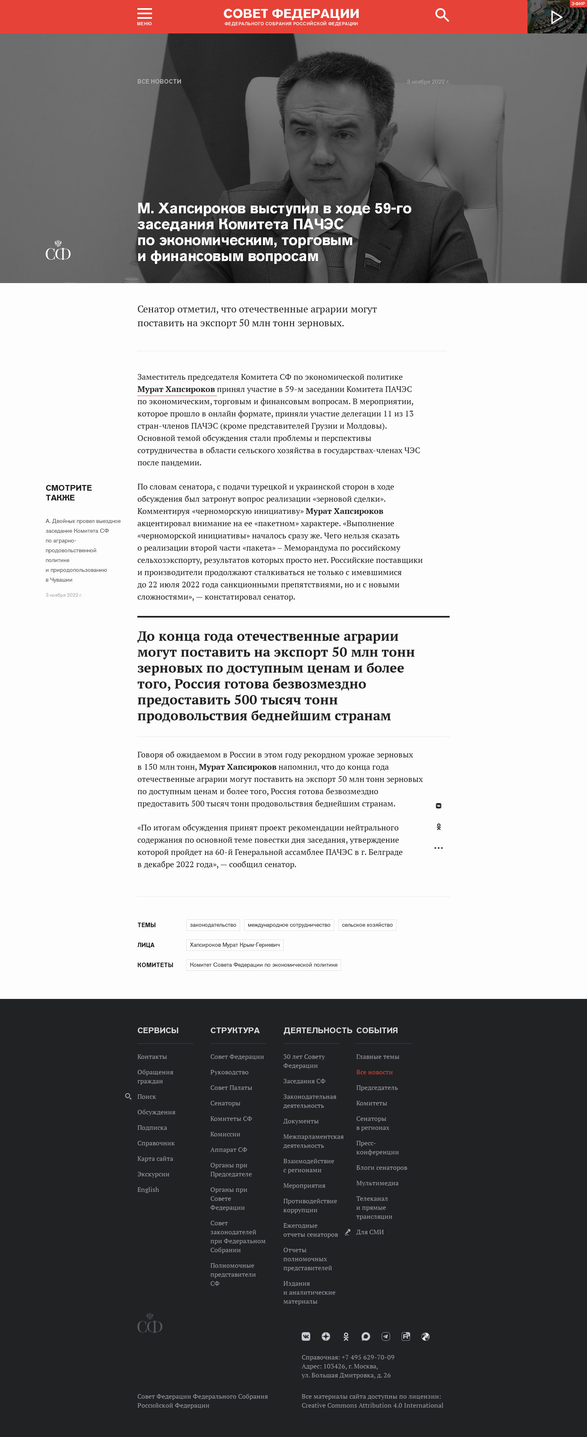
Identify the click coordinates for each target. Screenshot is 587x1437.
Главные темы (377, 1056)
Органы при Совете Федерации (228, 1198)
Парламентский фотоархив (425, 1337)
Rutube (406, 1336)
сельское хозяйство (367, 924)
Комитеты (371, 1103)
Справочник (156, 1143)
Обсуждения (156, 1112)
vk (306, 1336)
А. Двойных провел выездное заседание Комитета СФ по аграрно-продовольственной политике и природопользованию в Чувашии (83, 550)
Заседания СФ (304, 1081)
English (148, 1189)
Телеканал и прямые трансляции (374, 1207)
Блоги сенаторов (381, 1167)
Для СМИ (370, 1232)
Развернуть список (439, 848)
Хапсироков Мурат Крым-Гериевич (235, 944)
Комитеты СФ (231, 1118)
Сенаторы (225, 1103)
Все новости (159, 81)
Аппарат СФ (228, 1149)
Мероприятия (304, 1185)
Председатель (377, 1087)
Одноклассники (438, 827)
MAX (366, 1336)
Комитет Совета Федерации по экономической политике (264, 964)
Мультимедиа (377, 1183)
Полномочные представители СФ (233, 1274)
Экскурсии (153, 1174)
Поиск (146, 1096)
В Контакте (438, 805)
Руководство (229, 1072)
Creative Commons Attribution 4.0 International (373, 1405)
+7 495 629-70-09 (368, 1357)
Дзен (326, 1336)
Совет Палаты (231, 1087)
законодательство (213, 924)
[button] (144, 16)
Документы (301, 1121)
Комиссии (225, 1134)
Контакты (152, 1056)
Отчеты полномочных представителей (307, 1259)
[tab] (438, 831)
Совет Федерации (237, 1056)
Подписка (152, 1127)
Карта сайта (155, 1158)
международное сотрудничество (289, 924)
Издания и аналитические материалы (309, 1292)
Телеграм (386, 1336)
